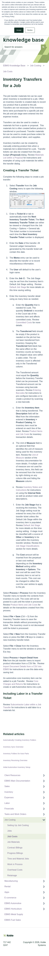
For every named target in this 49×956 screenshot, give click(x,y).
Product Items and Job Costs (24, 605)
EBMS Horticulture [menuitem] (13, 909)
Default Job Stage (18, 287)
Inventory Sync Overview (13, 747)
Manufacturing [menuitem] (11, 881)
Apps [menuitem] (6, 892)
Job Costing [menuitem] (10, 820)
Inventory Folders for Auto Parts (16, 754)
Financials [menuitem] (9, 809)
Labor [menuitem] (7, 803)
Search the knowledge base (23, 36)
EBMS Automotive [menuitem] (12, 903)
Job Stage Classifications (27, 546)
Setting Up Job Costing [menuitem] (18, 825)
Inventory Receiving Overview (15, 760)
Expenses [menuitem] (9, 797)
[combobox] (22, 47)
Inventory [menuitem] (8, 792)
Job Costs (7, 71)
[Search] (43, 47)
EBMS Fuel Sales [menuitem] (12, 920)
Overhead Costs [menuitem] (14, 870)
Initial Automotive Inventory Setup (16, 767)
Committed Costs (24, 322)
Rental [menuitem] (7, 886)
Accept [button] (18, 30)
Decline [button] (30, 30)
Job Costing (35, 65)
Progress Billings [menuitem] (15, 853)
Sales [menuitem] (7, 786)
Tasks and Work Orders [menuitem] (15, 814)
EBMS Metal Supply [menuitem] (13, 914)
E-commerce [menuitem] (10, 898)
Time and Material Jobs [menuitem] (18, 859)
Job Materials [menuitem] (13, 842)
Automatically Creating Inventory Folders (19, 740)
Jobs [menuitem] (9, 831)
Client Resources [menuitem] (12, 775)
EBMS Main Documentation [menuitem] (17, 781)
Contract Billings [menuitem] (14, 848)
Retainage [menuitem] (12, 875)
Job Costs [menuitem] (12, 836)
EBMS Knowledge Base (14, 65)
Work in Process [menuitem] (14, 864)
